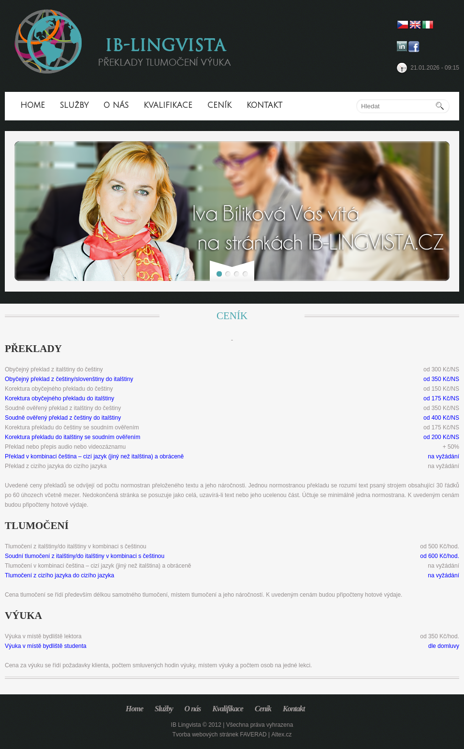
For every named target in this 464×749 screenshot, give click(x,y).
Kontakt (264, 105)
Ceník (219, 105)
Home (32, 105)
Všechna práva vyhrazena (259, 724)
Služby (74, 105)
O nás (116, 105)
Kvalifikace (168, 105)
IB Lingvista (186, 724)
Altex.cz (281, 734)
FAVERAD (253, 734)
